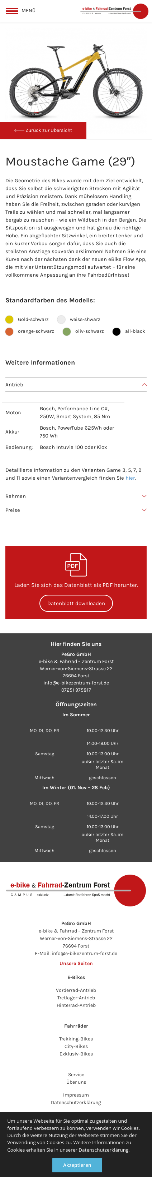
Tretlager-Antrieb (76, 998)
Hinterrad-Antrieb (76, 1005)
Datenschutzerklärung (76, 1102)
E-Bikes (76, 977)
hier (130, 478)
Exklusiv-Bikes (76, 1054)
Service (76, 1075)
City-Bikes (76, 1046)
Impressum (76, 1095)
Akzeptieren (77, 1165)
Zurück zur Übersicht (43, 130)
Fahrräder (76, 1026)
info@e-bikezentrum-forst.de (76, 683)
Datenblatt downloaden (76, 603)
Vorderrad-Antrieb (76, 990)
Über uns (76, 1082)
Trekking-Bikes (76, 1039)
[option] (76, 81)
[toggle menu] (21, 10)
